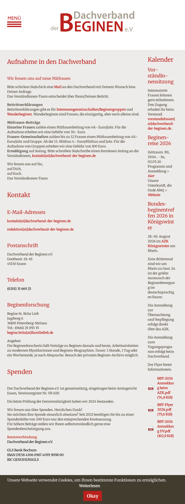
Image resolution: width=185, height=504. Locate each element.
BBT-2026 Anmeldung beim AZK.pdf (165, 388)
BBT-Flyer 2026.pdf (165, 409)
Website (154, 195)
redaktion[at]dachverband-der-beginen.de (40, 229)
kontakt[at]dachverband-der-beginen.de (64, 156)
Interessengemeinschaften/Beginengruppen (91, 109)
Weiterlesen (89, 485)
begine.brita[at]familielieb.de (30, 332)
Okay (92, 496)
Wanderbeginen (19, 114)
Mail (58, 87)
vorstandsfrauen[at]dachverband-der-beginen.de (161, 124)
